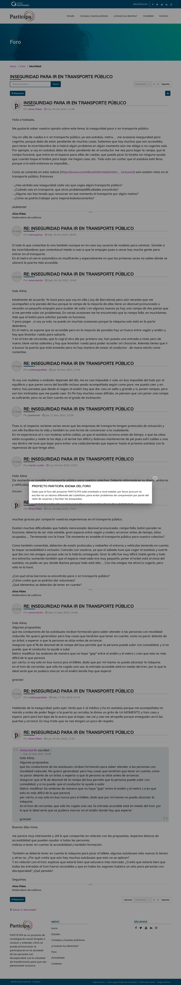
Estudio (70, 16)
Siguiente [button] (165, 84)
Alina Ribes (35, 109)
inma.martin (35, 280)
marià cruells (36, 465)
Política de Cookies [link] (147, 982)
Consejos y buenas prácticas (94, 16)
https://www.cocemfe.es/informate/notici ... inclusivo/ (97, 172)
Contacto (163, 16)
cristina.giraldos (37, 369)
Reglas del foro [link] (164, 982)
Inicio (13, 66)
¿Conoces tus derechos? (125, 16)
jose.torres (34, 415)
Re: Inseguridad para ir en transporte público (78, 228)
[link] (152, 4)
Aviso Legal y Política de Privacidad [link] (122, 982)
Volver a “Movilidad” (23, 909)
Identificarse (140, 4)
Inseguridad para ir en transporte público (61, 76)
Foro (54, 951)
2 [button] (153, 84)
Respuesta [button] (18, 93)
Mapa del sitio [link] (99, 982)
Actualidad (148, 16)
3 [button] (157, 84)
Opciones (128, 900)
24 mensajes (140, 84)
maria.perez (35, 234)
